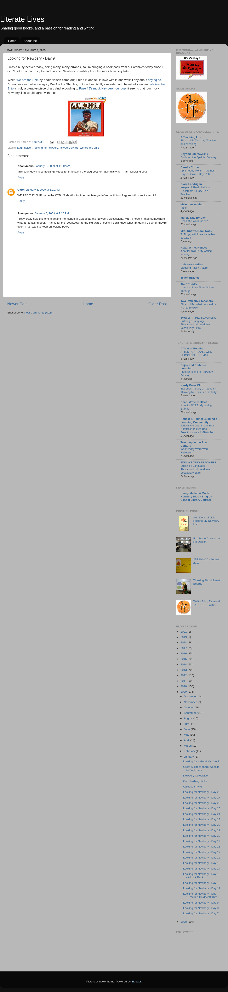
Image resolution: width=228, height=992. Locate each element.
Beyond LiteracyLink (194, 154)
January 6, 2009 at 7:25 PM (52, 213)
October (189, 707)
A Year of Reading (192, 348)
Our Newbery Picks (195, 781)
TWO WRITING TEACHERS (198, 317)
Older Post (157, 304)
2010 (184, 686)
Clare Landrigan (191, 184)
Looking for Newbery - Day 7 (201, 913)
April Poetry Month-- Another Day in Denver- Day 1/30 (197, 172)
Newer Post (17, 304)
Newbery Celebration (196, 775)
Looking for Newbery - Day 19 (201, 841)
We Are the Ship (27, 80)
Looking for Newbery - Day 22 (201, 824)
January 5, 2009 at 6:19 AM (43, 189)
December (191, 696)
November (191, 702)
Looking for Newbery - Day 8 (201, 908)
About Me (30, 41)
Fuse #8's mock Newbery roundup (102, 88)
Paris (184, 207)
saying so (154, 80)
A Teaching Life (191, 137)
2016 (184, 653)
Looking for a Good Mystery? (201, 761)
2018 (184, 642)
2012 (184, 675)
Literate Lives (22, 19)
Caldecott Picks (193, 786)
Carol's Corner (190, 167)
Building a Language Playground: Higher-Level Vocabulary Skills (196, 324)
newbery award (69, 147)
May (187, 734)
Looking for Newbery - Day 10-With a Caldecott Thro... (201, 895)
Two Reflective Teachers (197, 300)
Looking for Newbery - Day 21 (201, 830)
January (189, 756)
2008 (184, 921)
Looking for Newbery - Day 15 (201, 863)
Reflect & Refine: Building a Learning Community (199, 420)
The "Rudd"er (190, 284)
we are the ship (89, 147)
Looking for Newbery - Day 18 (201, 846)
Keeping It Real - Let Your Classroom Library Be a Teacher (196, 191)
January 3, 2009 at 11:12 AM (52, 166)
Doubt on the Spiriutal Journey (198, 157)
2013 (184, 669)
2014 (184, 664)
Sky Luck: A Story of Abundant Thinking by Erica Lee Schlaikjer (199, 390)
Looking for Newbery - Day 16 (201, 857)
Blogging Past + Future (194, 267)
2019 (184, 637)
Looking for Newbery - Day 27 (201, 797)
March (188, 745)
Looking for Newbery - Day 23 (201, 819)
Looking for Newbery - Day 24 (201, 814)
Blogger (136, 981)
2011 (184, 680)
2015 (184, 658)
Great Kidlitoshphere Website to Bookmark (201, 768)
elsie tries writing (192, 204)
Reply (21, 177)
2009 (184, 691)
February (190, 751)
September (191, 712)
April (187, 740)
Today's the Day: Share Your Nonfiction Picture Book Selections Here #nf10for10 (197, 429)
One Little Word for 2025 (195, 221)
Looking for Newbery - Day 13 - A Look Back (201, 875)
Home (12, 41)
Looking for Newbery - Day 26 (201, 803)
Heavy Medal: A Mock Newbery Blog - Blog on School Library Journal (196, 496)
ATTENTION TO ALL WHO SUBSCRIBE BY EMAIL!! (196, 353)
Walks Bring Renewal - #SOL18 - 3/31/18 (206, 603)
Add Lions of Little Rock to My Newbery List (206, 521)
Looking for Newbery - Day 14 (201, 868)
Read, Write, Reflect (194, 247)
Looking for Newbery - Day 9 (201, 902)
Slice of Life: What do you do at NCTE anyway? (199, 306)
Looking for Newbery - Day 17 (201, 852)
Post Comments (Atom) (38, 312)
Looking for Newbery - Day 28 (201, 792)
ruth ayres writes (192, 264)
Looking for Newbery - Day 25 (201, 808)
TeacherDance (190, 277)
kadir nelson (24, 147)
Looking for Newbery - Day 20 (201, 835)
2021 (184, 631)
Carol (21, 189)
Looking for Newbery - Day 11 (201, 888)
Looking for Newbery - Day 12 (201, 882)
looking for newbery (46, 147)
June (187, 729)
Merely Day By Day (193, 217)
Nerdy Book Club (192, 385)
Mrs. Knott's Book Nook (196, 231)
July (187, 723)
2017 (184, 648)
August (188, 718)
